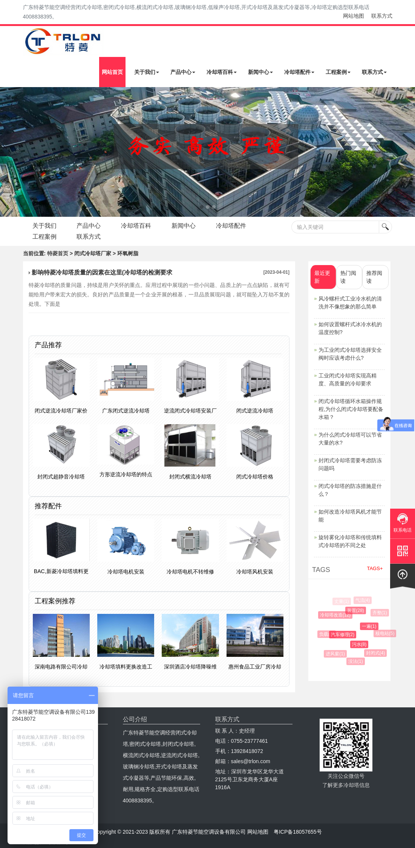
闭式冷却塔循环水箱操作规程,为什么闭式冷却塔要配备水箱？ (351, 409)
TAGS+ (375, 568)
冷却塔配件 (299, 72)
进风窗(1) (336, 653)
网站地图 (353, 16)
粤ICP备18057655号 (298, 832)
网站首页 (112, 72)
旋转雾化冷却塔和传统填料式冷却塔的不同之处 (350, 541)
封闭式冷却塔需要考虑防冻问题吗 (350, 464)
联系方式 (381, 16)
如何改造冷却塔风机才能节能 (350, 516)
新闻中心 (260, 72)
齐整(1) (380, 612)
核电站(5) (385, 633)
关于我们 (146, 72)
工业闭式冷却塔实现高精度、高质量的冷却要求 (348, 379)
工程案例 (338, 72)
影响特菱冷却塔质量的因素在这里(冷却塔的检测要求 (102, 272)
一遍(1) (370, 626)
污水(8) (361, 644)
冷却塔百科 (222, 72)
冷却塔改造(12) (336, 615)
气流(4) (363, 600)
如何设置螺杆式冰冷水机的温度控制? (350, 328)
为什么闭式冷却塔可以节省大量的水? (350, 439)
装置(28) (356, 610)
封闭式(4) (376, 653)
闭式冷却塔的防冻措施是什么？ (350, 490)
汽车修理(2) (344, 634)
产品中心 (182, 72)
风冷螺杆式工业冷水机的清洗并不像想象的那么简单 (350, 303)
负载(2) (327, 634)
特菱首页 (57, 253)
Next (7, 151)
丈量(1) (341, 601)
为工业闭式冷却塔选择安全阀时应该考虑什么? (350, 354)
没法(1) (356, 661)
